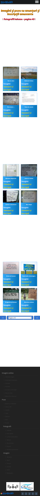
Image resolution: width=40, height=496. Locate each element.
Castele (6, 410)
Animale (6, 383)
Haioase (10, 430)
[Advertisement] (20, 43)
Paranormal (11, 443)
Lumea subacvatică (13, 437)
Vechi (9, 470)
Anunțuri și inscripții (10, 390)
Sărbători (10, 457)
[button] (37, 1)
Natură (10, 440)
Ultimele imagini (8, 377)
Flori (5, 419)
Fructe (6, 423)
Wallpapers (11, 473)
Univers (10, 466)
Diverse (6, 416)
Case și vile (7, 407)
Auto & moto (8, 393)
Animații (6, 386)
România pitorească (13, 449)
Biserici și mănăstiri (9, 403)
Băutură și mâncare (9, 396)
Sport (9, 460)
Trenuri (10, 463)
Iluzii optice (11, 433)
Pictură (10, 446)
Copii (5, 413)
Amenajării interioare (10, 380)
